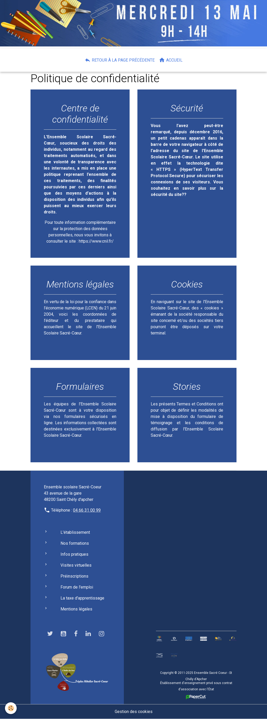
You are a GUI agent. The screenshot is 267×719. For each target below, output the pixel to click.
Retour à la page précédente (119, 60)
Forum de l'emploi (76, 587)
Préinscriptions (74, 576)
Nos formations (74, 543)
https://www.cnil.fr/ (96, 241)
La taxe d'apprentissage (82, 598)
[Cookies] (11, 708)
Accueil (171, 60)
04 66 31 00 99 (87, 510)
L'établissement (75, 532)
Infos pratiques (74, 554)
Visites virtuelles (76, 565)
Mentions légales (76, 609)
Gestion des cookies (134, 711)
